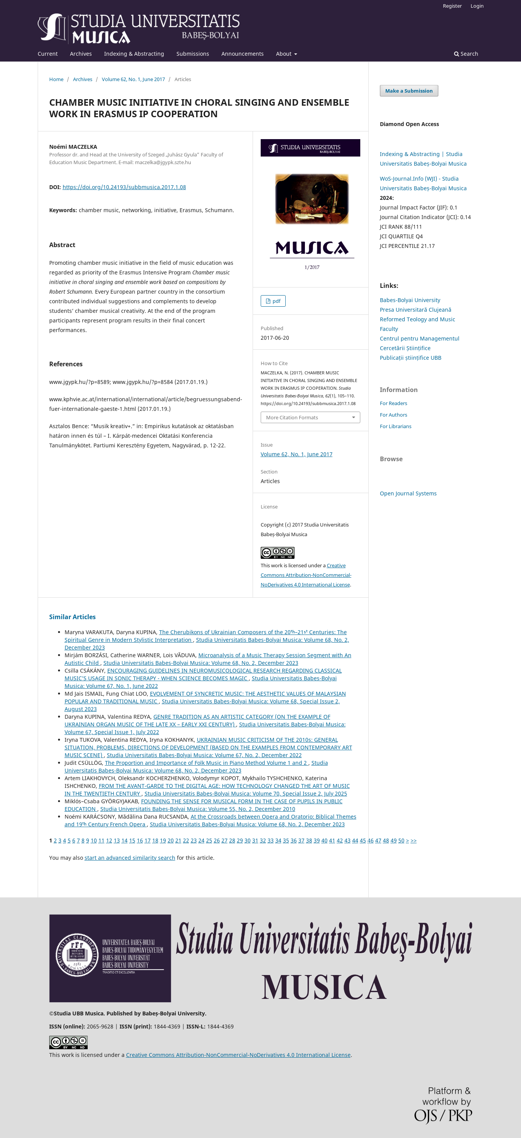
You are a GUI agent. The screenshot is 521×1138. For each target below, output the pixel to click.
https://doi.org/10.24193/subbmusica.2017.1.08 (124, 187)
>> (414, 840)
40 (324, 840)
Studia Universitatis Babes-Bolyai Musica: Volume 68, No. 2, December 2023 (200, 662)
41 (332, 840)
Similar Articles (72, 617)
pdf (275, 300)
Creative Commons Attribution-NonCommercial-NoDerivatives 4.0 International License (306, 575)
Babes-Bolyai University (410, 300)
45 (363, 840)
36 (294, 840)
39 (317, 840)
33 (271, 840)
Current (48, 53)
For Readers (393, 403)
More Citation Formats (292, 417)
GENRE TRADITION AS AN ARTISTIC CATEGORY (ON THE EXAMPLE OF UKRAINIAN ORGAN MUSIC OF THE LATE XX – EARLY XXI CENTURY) (197, 720)
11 (101, 840)
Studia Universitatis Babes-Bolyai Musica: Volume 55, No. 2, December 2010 (197, 808)
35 (286, 840)
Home (56, 79)
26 (217, 840)
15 (132, 840)
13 (117, 840)
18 (155, 840)
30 (248, 840)
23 (194, 840)
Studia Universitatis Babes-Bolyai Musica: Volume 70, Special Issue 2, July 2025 (246, 793)
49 (394, 840)
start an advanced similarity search (130, 857)
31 (255, 840)
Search (466, 53)
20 (171, 840)
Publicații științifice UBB (410, 357)
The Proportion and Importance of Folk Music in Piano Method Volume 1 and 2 (206, 762)
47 (378, 840)
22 (186, 840)
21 (178, 840)
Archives (81, 53)
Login (477, 5)
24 (201, 840)
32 (263, 840)
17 (148, 840)
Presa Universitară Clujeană (415, 309)
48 (386, 840)
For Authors (393, 414)
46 (371, 840)
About (284, 53)
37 (301, 840)
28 (232, 840)
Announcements (242, 53)
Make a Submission (409, 90)
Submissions (192, 53)
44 (355, 840)
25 (209, 840)
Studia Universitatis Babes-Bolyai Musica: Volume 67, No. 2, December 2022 (204, 755)
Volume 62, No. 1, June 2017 (133, 79)
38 (309, 840)
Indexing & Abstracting (134, 53)
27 (224, 840)
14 (125, 840)
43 (348, 840)
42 (340, 840)
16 (140, 840)
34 (278, 840)
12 (109, 840)
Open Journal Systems (408, 493)
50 (401, 840)
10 (94, 840)
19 (163, 840)
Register (452, 5)
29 (240, 840)
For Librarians (395, 426)
